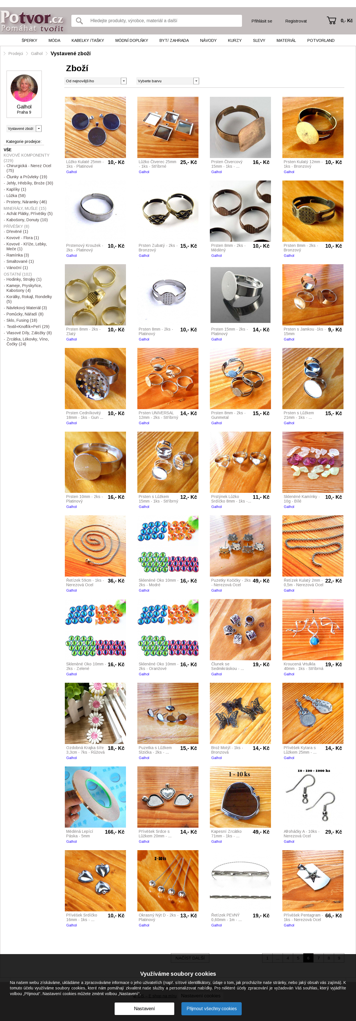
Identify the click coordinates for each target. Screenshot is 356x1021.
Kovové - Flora (23, 237)
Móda (54, 40)
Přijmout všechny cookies (212, 1008)
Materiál (286, 40)
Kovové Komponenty (26, 158)
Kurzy (235, 40)
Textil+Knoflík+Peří (28, 326)
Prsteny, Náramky (27, 202)
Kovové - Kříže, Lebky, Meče (27, 246)
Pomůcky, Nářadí (25, 314)
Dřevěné (17, 231)
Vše (8, 149)
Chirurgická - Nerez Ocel (29, 168)
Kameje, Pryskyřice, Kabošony (24, 288)
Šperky (29, 40)
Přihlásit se (261, 21)
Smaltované (20, 261)
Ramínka (18, 255)
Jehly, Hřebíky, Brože (30, 183)
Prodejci (16, 53)
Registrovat (296, 21)
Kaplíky (16, 189)
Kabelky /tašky (88, 40)
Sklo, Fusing (22, 320)
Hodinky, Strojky (24, 279)
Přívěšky (16, 226)
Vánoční (17, 267)
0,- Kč (347, 20)
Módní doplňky (131, 40)
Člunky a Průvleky (27, 177)
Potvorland (321, 40)
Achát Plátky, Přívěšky (30, 213)
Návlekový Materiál (27, 308)
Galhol (37, 53)
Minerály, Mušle (25, 208)
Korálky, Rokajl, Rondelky (29, 299)
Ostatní (18, 274)
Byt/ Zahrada (174, 40)
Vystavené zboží (71, 53)
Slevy (259, 40)
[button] (196, 80)
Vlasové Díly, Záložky (29, 333)
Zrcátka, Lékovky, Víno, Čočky (28, 341)
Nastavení (144, 1008)
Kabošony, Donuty (27, 220)
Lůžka (16, 195)
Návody (208, 40)
